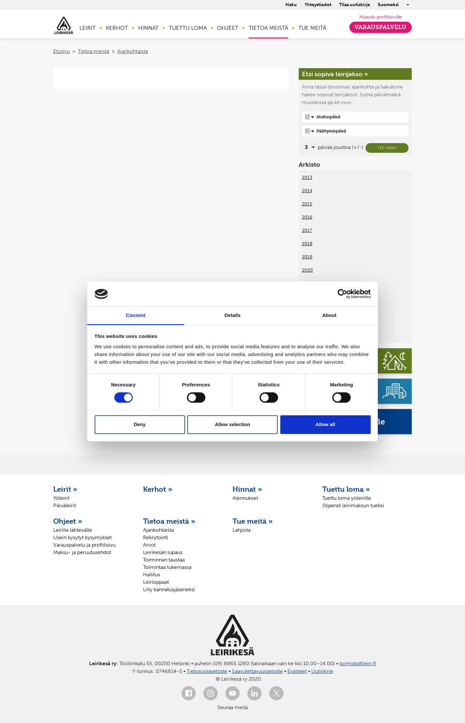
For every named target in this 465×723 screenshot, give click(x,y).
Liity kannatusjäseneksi (169, 589)
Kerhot (117, 28)
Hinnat (148, 28)
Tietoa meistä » (169, 521)
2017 (307, 230)
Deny (140, 424)
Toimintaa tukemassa (167, 567)
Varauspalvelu (381, 27)
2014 (307, 191)
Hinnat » (247, 489)
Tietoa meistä (268, 28)
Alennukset (245, 498)
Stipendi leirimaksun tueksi (353, 505)
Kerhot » (157, 489)
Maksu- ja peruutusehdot (82, 552)
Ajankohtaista (132, 51)
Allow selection (232, 424)
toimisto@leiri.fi (357, 663)
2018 (307, 243)
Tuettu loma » (346, 489)
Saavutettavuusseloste (257, 671)
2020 (307, 270)
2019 (307, 257)
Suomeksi (388, 4)
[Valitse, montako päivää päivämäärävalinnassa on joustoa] (309, 147)
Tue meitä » (252, 521)
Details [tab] (232, 315)
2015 (307, 204)
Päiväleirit (64, 505)
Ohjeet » (67, 521)
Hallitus (151, 574)
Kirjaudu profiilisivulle (380, 17)
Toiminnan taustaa (164, 560)
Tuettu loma (188, 28)
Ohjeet (227, 28)
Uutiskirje (322, 671)
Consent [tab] (136, 315)
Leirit (87, 28)
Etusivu (61, 51)
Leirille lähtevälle (72, 530)
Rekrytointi (155, 537)
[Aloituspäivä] (355, 116)
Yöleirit (61, 498)
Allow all (325, 424)
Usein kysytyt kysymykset (82, 537)
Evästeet (297, 671)
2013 (307, 177)
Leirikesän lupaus (162, 552)
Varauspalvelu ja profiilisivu (84, 545)
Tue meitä (312, 28)
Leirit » (65, 489)
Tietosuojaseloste (207, 671)
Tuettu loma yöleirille (346, 498)
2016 (307, 217)
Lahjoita (241, 530)
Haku (291, 4)
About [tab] (329, 315)
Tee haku (387, 147)
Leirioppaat (156, 582)
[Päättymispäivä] (355, 131)
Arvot (149, 545)
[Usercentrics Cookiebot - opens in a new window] (342, 294)
